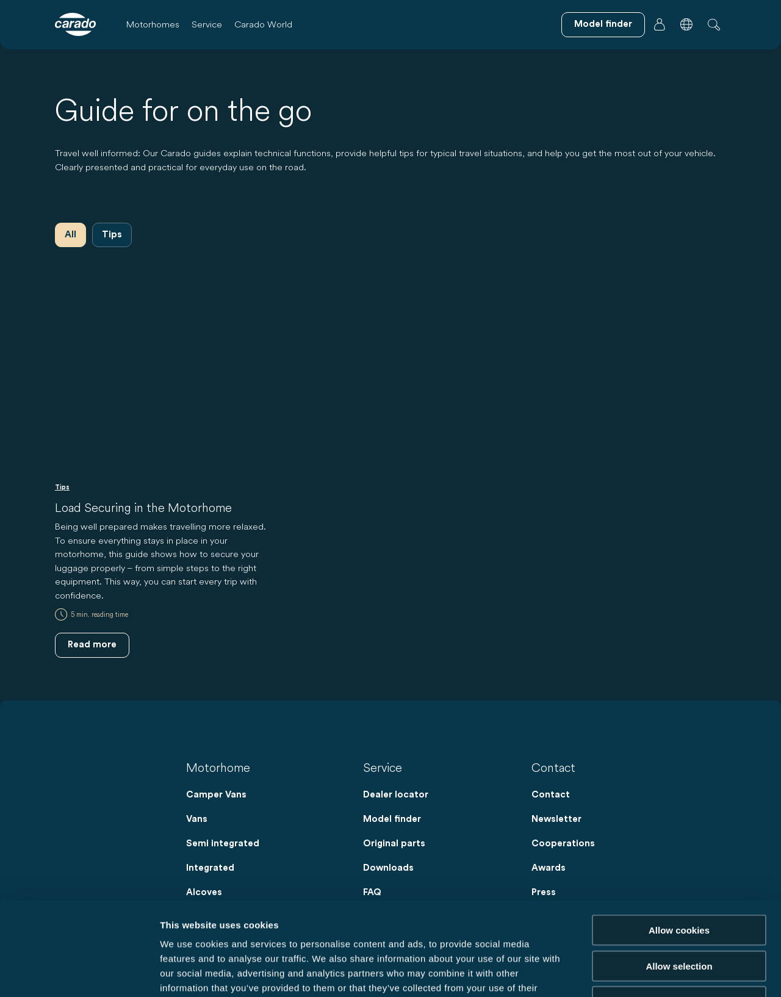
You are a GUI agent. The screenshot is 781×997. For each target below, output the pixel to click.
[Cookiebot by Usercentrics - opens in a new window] (79, 973)
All (70, 234)
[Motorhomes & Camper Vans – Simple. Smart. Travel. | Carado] (75, 24)
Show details (640, 973)
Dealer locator (395, 794)
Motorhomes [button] (152, 24)
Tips (112, 234)
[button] (686, 24)
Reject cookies (679, 907)
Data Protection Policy (291, 923)
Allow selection (679, 872)
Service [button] (207, 24)
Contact (550, 794)
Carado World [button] (263, 24)
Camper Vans (216, 794)
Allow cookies (679, 836)
